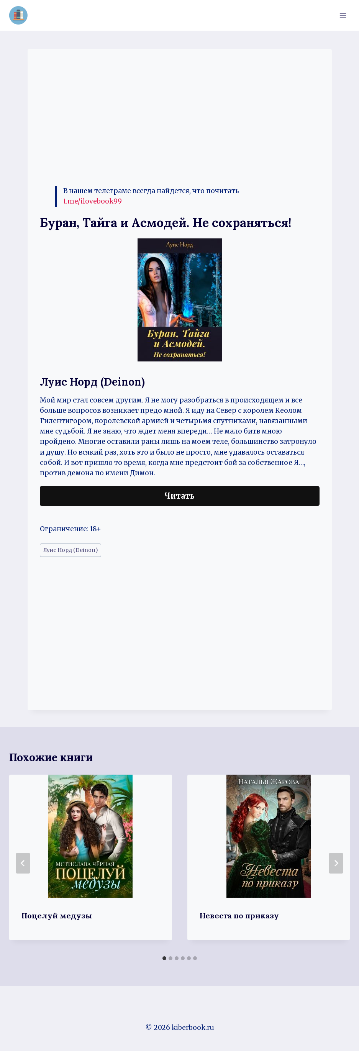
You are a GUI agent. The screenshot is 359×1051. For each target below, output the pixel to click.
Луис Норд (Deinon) (70, 550)
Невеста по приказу (239, 915)
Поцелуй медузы (56, 915)
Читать (179, 496)
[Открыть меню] (343, 15)
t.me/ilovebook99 (92, 201)
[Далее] (336, 863)
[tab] (164, 958)
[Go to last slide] (23, 863)
